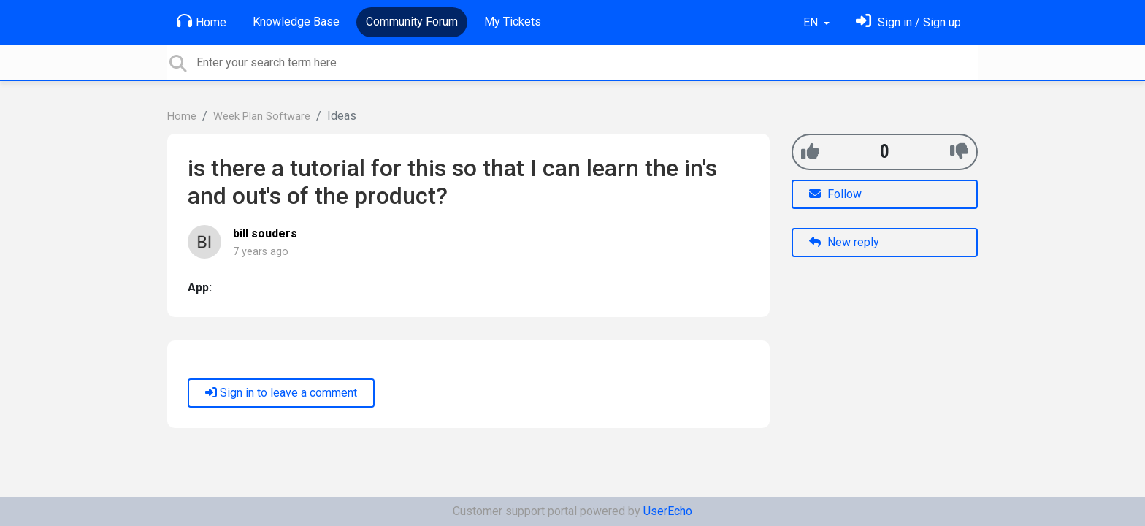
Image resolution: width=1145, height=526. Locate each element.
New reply (844, 242)
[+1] (810, 151)
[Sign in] (908, 22)
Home (201, 21)
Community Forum (412, 21)
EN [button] (812, 22)
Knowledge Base (296, 21)
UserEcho (667, 511)
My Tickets (512, 21)
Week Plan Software (261, 116)
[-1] (959, 151)
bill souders (265, 233)
